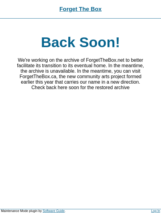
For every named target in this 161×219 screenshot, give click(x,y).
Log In (155, 211)
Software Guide (54, 211)
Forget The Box (80, 9)
